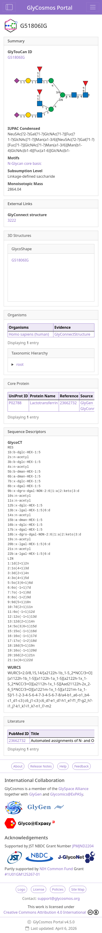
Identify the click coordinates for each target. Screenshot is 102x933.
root (19, 364)
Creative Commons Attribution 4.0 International (51, 912)
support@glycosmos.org (59, 898)
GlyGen (86, 402)
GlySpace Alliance (73, 788)
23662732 (68, 402)
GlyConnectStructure (72, 334)
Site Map (77, 889)
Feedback (81, 766)
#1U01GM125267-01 (22, 874)
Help (63, 766)
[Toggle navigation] (92, 7)
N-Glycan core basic (24, 163)
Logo (21, 889)
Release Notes (41, 766)
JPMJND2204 (82, 846)
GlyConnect (90, 408)
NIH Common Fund (56, 868)
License (38, 889)
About (18, 766)
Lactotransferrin (44, 402)
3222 (12, 220)
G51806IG (20, 260)
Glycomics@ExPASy (66, 794)
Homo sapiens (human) (29, 334)
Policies (57, 889)
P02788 (15, 402)
